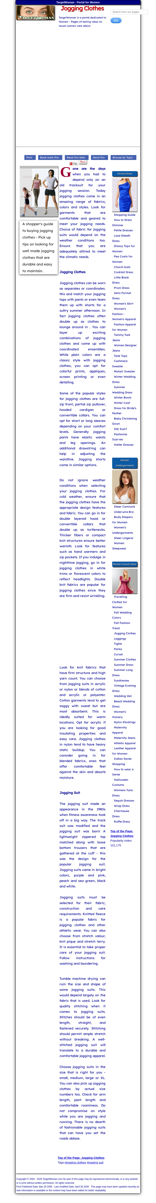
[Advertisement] (78, 57)
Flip (73, 163)
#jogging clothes (75, 1162)
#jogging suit (95, 1162)
